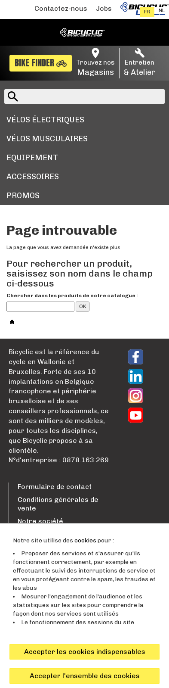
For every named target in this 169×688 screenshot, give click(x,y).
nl (162, 10)
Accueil (21, 321)
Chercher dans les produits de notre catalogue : (72, 296)
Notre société (40, 521)
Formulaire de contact (55, 487)
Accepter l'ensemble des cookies (85, 676)
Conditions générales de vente (58, 503)
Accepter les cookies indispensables (84, 652)
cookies (85, 540)
